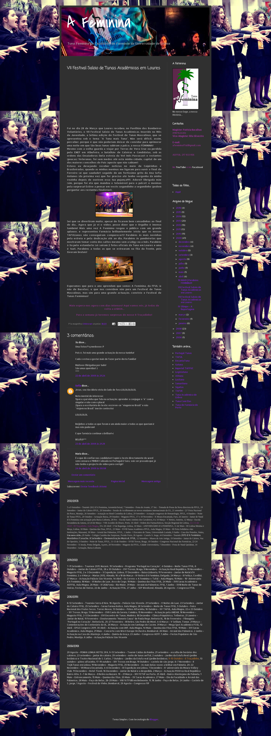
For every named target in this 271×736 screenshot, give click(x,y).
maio (181, 272)
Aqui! (178, 192)
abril (181, 276)
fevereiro (184, 318)
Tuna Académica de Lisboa (186, 396)
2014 (179, 216)
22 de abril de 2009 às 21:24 (90, 375)
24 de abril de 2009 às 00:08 (90, 468)
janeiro (183, 323)
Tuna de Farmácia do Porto (186, 406)
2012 (179, 225)
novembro (184, 246)
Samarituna (181, 383)
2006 (179, 337)
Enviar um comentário (83, 474)
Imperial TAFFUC (184, 368)
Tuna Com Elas (183, 401)
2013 (179, 220)
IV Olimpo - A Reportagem (186, 307)
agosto (183, 259)
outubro (183, 250)
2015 (179, 212)
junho (182, 267)
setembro (184, 254)
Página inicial (118, 481)
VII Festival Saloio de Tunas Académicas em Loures (189, 290)
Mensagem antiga (151, 481)
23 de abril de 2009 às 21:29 (90, 443)
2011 (178, 229)
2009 (179, 238)
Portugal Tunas (183, 353)
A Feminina (99, 22)
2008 (179, 328)
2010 (179, 233)
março (182, 314)
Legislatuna (181, 372)
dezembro (184, 242)
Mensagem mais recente (81, 481)
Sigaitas (179, 387)
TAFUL (179, 357)
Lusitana (179, 379)
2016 (179, 207)
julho (182, 263)
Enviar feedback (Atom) (94, 486)
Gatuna (179, 364)
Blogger (154, 719)
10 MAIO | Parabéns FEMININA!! (188, 281)
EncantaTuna (182, 360)
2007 (179, 333)
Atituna (179, 375)
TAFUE (179, 390)
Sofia (78, 385)
